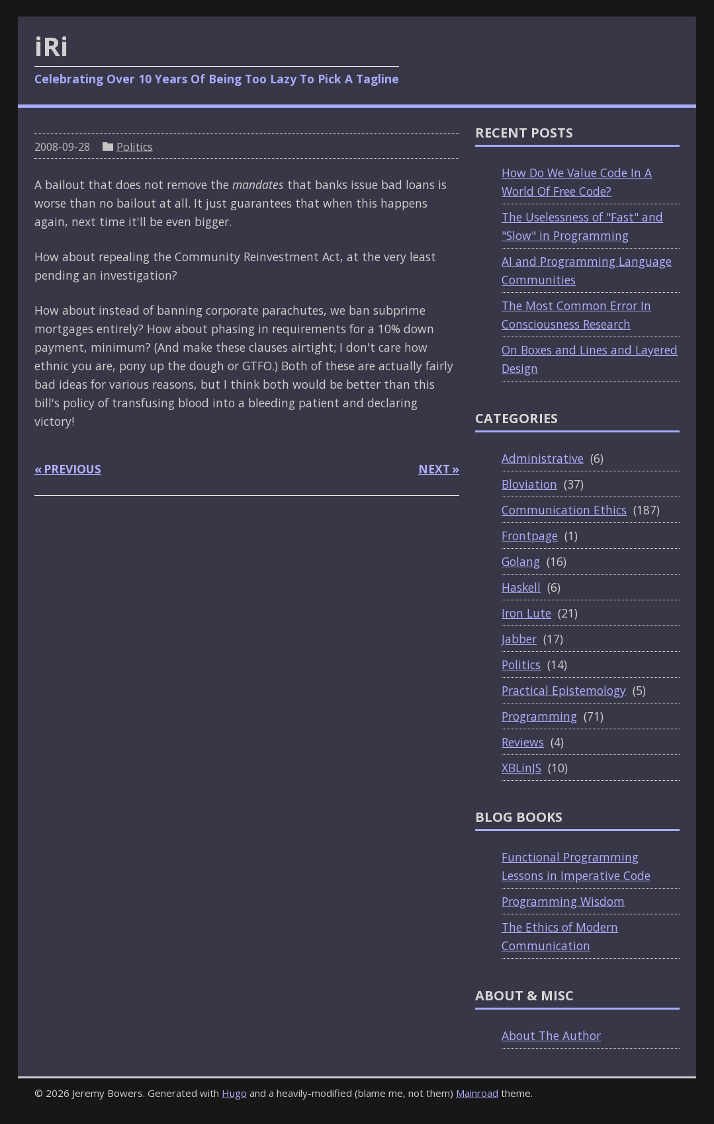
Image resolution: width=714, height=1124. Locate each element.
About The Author (551, 1035)
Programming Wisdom (563, 901)
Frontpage (530, 535)
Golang (521, 561)
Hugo (234, 1093)
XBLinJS (521, 768)
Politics (134, 146)
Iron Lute (526, 613)
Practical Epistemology (564, 690)
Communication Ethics (564, 510)
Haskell (521, 587)
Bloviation (529, 484)
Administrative (543, 458)
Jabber (519, 639)
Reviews (523, 742)
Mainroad (477, 1093)
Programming (539, 716)
